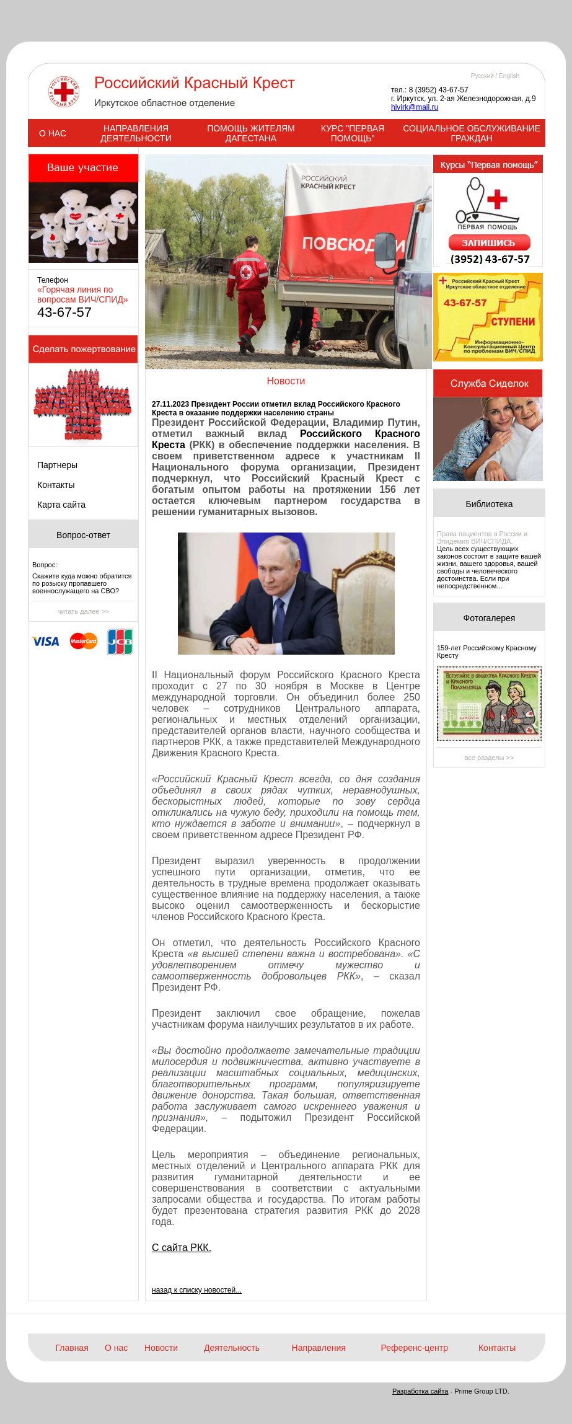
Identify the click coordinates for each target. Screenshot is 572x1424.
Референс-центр (414, 1348)
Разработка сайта (420, 1391)
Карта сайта (61, 505)
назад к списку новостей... (197, 1290)
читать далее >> (84, 611)
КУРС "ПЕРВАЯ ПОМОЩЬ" (352, 133)
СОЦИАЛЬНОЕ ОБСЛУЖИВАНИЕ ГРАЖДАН (471, 133)
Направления (319, 1348)
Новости (161, 1348)
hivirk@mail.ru (414, 107)
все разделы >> (489, 757)
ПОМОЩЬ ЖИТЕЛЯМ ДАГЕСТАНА (251, 133)
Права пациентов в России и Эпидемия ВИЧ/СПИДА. (482, 537)
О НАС (52, 133)
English (509, 76)
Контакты (55, 485)
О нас (116, 1348)
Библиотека (489, 504)
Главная (71, 1348)
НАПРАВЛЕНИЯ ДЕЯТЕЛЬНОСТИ (135, 133)
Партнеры (57, 465)
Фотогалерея (490, 618)
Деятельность (232, 1348)
